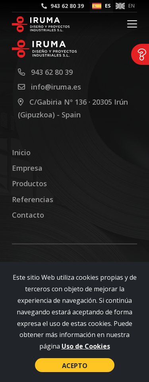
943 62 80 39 (67, 6)
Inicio (21, 152)
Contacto (28, 215)
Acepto (74, 365)
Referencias (32, 199)
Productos (29, 183)
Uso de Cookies (86, 346)
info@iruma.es (56, 87)
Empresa (27, 168)
